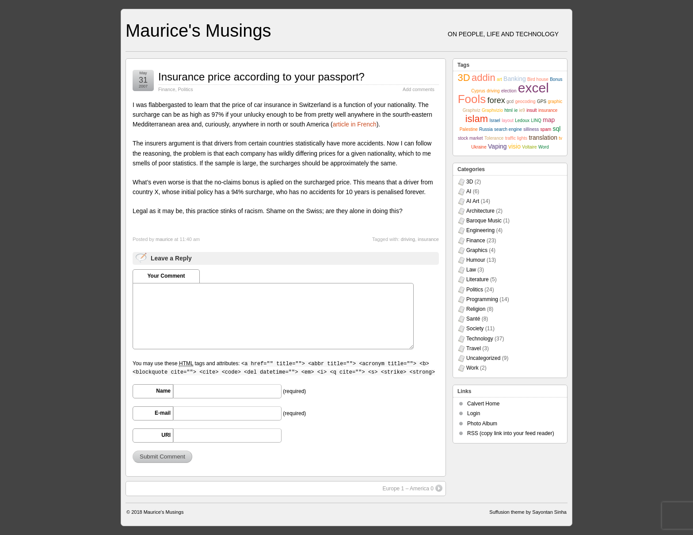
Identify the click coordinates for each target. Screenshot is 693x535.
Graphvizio (492, 110)
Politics (185, 89)
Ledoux (522, 120)
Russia (486, 129)
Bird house (537, 79)
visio (514, 146)
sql (556, 128)
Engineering (480, 230)
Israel (494, 120)
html (508, 110)
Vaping (497, 146)
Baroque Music (484, 221)
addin (483, 77)
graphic (555, 101)
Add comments (418, 89)
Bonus (556, 79)
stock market (470, 138)
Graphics (476, 250)
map (549, 119)
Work (472, 368)
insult (531, 110)
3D (463, 77)
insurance (428, 239)
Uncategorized (483, 358)
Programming (482, 299)
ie (516, 110)
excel (533, 87)
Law (471, 270)
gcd (510, 101)
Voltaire (529, 147)
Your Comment (166, 276)
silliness (531, 129)
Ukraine (478, 147)
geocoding (525, 101)
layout (508, 120)
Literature (477, 279)
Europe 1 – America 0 (412, 488)
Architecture (480, 211)
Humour (475, 260)
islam (476, 118)
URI (166, 435)
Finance (166, 89)
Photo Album (482, 423)
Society (475, 328)
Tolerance (493, 138)
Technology (479, 339)
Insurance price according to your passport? (261, 77)
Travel (473, 348)
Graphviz (471, 110)
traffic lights (516, 138)
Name (163, 391)
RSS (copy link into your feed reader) (510, 433)
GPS (541, 101)
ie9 (522, 110)
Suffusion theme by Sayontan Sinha (528, 512)
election (508, 90)
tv (560, 138)
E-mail (163, 413)
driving (408, 239)
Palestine (469, 129)
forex (496, 100)
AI (468, 191)
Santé (473, 319)
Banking (514, 78)
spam (546, 129)
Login (473, 413)
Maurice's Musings (198, 30)
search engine (508, 129)
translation (543, 137)
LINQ (536, 120)
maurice (164, 239)
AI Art (472, 201)
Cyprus (478, 90)
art (499, 79)
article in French (355, 124)
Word (543, 147)
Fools (472, 99)
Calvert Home (483, 404)
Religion (475, 309)
